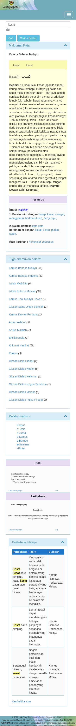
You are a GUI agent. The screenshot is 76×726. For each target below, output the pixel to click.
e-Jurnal (22, 432)
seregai (59, 214)
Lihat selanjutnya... (16, 490)
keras (46, 229)
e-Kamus (22, 436)
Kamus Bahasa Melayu (23, 268)
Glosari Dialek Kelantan (23, 376)
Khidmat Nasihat (19, 345)
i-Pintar (21, 448)
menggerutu (16, 218)
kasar (50, 214)
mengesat (35, 241)
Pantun (13, 353)
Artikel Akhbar (17, 322)
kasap (42, 214)
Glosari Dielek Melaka (22, 392)
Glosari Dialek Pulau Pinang (26, 399)
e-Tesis (21, 429)
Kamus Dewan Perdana (23, 314)
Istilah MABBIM (18, 283)
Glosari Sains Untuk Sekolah (26, 306)
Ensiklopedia (16, 337)
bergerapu (50, 218)
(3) (56, 490)
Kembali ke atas (21, 701)
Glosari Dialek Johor (21, 361)
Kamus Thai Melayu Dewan (25, 299)
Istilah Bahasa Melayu (22, 291)
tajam (12, 233)
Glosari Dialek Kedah (22, 368)
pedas (55, 229)
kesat (16, 65)
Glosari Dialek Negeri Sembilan (28, 384)
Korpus (21, 425)
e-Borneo (22, 440)
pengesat (48, 241)
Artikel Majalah (18, 330)
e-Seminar (23, 444)
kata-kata (37, 225)
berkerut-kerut (33, 218)
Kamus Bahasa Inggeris (23, 275)
